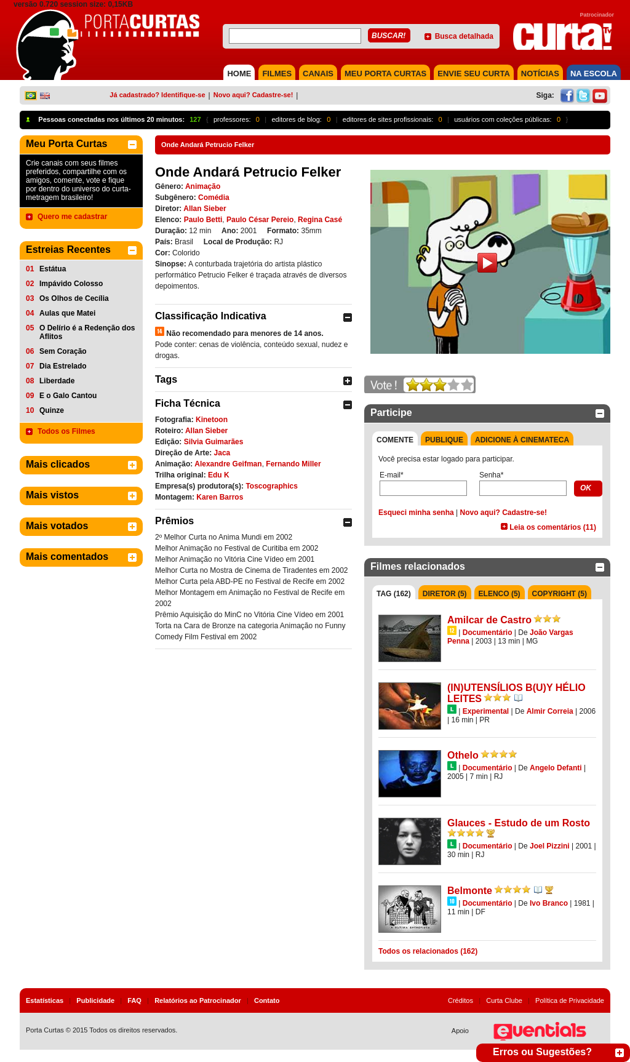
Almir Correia (550, 711)
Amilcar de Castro (489, 620)
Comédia (213, 197)
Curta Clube (504, 1000)
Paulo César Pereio (259, 219)
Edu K (218, 475)
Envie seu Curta (473, 73)
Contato (267, 1000)
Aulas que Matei (67, 313)
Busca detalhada (464, 36)
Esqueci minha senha (416, 512)
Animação (202, 186)
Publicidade (95, 1000)
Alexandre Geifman (227, 464)
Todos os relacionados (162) (427, 951)
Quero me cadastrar (72, 216)
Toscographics (271, 486)
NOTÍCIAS (540, 73)
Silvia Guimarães (214, 441)
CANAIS (318, 73)
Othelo (463, 755)
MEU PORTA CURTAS (385, 73)
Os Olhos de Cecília (74, 298)
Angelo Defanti (556, 768)
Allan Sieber (204, 208)
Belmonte (469, 890)
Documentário (487, 632)
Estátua (52, 269)
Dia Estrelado (63, 366)
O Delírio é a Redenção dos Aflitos (87, 332)
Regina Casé (320, 219)
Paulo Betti (203, 219)
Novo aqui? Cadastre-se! (253, 94)
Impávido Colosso (71, 283)
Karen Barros (219, 497)
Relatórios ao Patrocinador (197, 1000)
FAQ (134, 1000)
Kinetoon (212, 419)
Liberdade (56, 381)
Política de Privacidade (569, 1000)
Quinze (51, 410)
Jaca (222, 453)
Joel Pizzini (550, 846)
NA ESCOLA (593, 73)
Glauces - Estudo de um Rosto (518, 823)
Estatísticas (44, 1000)
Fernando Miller (293, 464)
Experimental (486, 711)
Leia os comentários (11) (552, 527)
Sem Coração (63, 351)
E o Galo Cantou (68, 395)
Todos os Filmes (66, 431)
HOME (239, 73)
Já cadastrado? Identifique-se (157, 94)
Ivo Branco (549, 903)
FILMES (277, 73)
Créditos (460, 1000)
